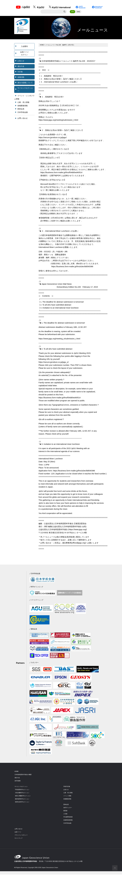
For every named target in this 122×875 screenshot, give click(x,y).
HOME (42, 45)
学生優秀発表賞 (68, 817)
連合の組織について (25, 83)
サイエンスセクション (25, 89)
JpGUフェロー (68, 808)
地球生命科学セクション (23, 802)
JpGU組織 (18, 781)
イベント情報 (67, 796)
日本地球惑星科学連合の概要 (24, 775)
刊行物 (20, 72)
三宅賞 (65, 814)
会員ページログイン (24, 54)
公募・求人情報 (23, 103)
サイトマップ (19, 838)
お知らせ (20, 61)
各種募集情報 (22, 106)
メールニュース (51, 45)
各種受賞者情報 (68, 820)
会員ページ (18, 832)
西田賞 (65, 811)
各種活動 (20, 78)
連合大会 (20, 67)
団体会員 (20, 109)
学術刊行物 (67, 787)
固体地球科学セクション (23, 799)
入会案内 (24, 47)
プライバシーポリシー (22, 835)
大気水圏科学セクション (23, 793)
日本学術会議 (22, 113)
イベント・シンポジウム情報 (24, 97)
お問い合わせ (22, 119)
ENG (78, 12)
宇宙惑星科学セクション (23, 790)
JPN (72, 12)
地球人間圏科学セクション (23, 796)
